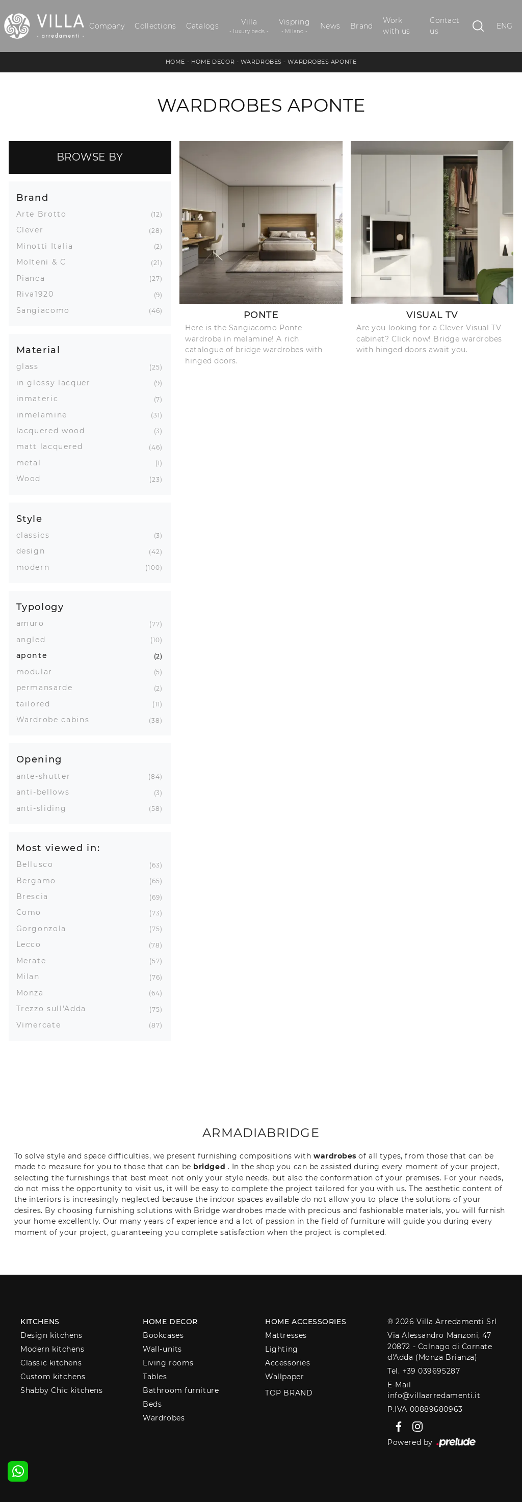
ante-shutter (47, 776)
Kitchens (39, 1321)
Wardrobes (261, 61)
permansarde (48, 687)
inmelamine (45, 414)
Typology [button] (40, 606)
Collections (155, 26)
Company (106, 26)
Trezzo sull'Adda (55, 1008)
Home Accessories (305, 1321)
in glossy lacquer (57, 382)
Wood (32, 478)
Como (32, 912)
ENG (505, 26)
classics (37, 535)
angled (35, 639)
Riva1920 (39, 294)
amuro (34, 623)
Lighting (281, 1349)
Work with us (396, 26)
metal (32, 462)
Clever (33, 229)
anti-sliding (45, 808)
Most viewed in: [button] (58, 847)
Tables (155, 1376)
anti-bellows (46, 792)
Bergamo (40, 880)
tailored (37, 703)
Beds (152, 1404)
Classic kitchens (51, 1362)
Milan (31, 976)
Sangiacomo (47, 310)
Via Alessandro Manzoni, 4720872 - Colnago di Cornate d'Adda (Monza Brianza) (439, 1346)
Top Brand (288, 1393)
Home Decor (213, 61)
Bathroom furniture (181, 1390)
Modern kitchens (52, 1349)
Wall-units (162, 1349)
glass (31, 366)
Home (175, 61)
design (34, 551)
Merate (35, 960)
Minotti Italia (48, 246)
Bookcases (163, 1335)
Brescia (36, 896)
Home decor (170, 1321)
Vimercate (42, 1025)
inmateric (41, 398)
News (330, 26)
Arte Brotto (45, 214)
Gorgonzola (45, 928)
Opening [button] (39, 759)
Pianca (34, 278)
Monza (33, 992)
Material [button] (38, 350)
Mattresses (286, 1335)
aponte (36, 655)
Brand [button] (32, 197)
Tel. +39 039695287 (423, 1371)
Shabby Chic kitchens (61, 1390)
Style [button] (29, 518)
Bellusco (38, 864)
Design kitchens (51, 1335)
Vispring (294, 26)
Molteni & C (45, 262)
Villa (249, 26)
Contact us (444, 26)
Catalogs (202, 26)
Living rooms (168, 1362)
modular (38, 671)
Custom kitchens (52, 1376)
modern (37, 567)
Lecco (32, 944)
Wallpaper (284, 1376)
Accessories (287, 1362)
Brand (361, 26)
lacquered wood (54, 430)
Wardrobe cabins (56, 719)
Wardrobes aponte (322, 61)
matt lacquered (53, 446)
